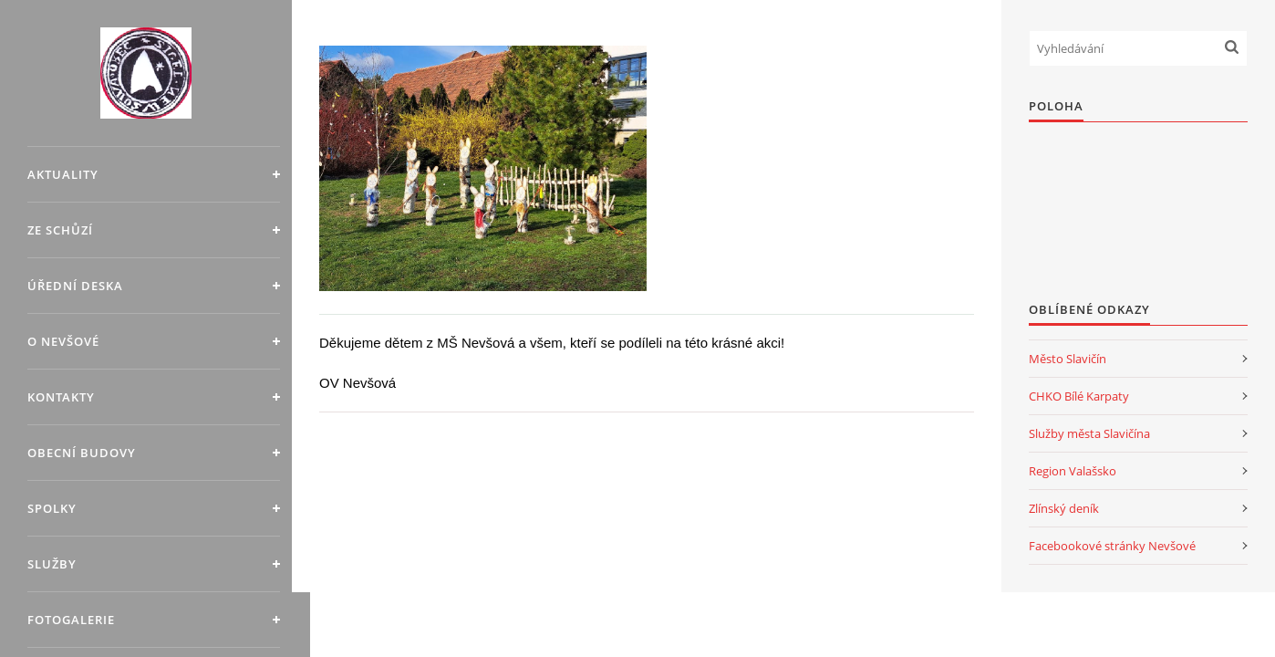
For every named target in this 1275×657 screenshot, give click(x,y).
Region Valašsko (1072, 471)
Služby (52, 564)
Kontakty (61, 397)
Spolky (52, 508)
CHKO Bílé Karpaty (1079, 396)
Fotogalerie (71, 619)
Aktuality (62, 174)
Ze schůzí (60, 230)
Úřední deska (75, 285)
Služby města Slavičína (1089, 433)
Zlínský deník (1064, 508)
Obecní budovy (81, 452)
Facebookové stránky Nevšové (1112, 545)
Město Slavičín (1067, 358)
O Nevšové (63, 341)
